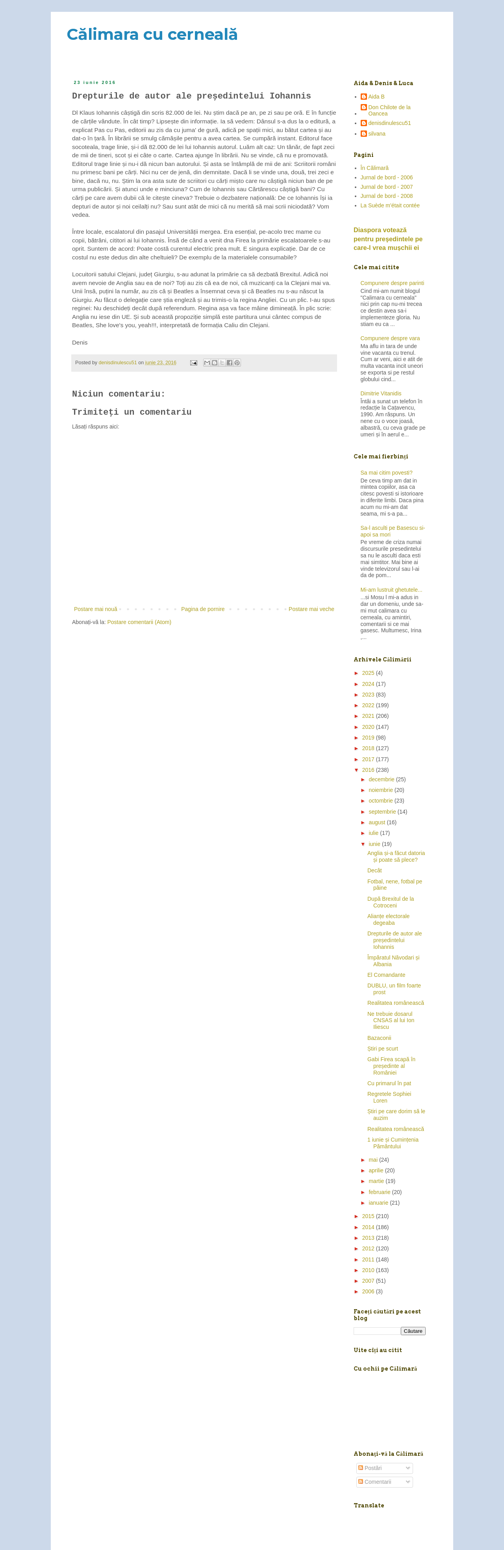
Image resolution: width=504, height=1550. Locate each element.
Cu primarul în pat (389, 1083)
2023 (369, 694)
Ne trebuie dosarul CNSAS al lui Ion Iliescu (390, 1020)
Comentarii (374, 1482)
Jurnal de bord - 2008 (387, 196)
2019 (369, 737)
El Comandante (386, 975)
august (378, 822)
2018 (369, 748)
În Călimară (375, 168)
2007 (369, 1281)
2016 (369, 770)
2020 (369, 727)
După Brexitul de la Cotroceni (390, 902)
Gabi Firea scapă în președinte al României (391, 1066)
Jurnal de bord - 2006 (387, 177)
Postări (370, 1468)
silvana (377, 133)
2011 (369, 1259)
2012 (369, 1248)
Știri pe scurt (382, 1048)
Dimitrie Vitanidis (381, 393)
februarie (380, 1192)
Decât (374, 870)
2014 (369, 1227)
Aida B (377, 96)
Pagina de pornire (203, 609)
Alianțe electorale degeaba (388, 919)
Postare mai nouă (95, 609)
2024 (369, 684)
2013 (369, 1238)
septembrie (383, 812)
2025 (369, 673)
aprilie (377, 1170)
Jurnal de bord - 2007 (387, 187)
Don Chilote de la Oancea (390, 110)
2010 (369, 1270)
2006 (369, 1291)
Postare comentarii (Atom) (139, 622)
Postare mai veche (311, 609)
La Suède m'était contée (390, 205)
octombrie (381, 800)
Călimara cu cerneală (152, 34)
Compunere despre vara (390, 338)
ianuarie (379, 1203)
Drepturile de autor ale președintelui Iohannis (394, 940)
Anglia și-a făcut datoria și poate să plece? (396, 856)
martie (377, 1181)
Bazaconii (379, 1038)
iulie (374, 833)
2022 (369, 705)
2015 (369, 1216)
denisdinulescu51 (390, 123)
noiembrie (381, 790)
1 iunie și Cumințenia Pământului (393, 1142)
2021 (369, 716)
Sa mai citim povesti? (387, 472)
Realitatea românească (395, 1003)
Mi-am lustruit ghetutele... (391, 590)
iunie (375, 844)
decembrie (382, 779)
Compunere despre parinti (392, 283)
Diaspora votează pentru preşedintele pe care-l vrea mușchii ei (388, 239)
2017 (369, 759)
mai (374, 1160)
